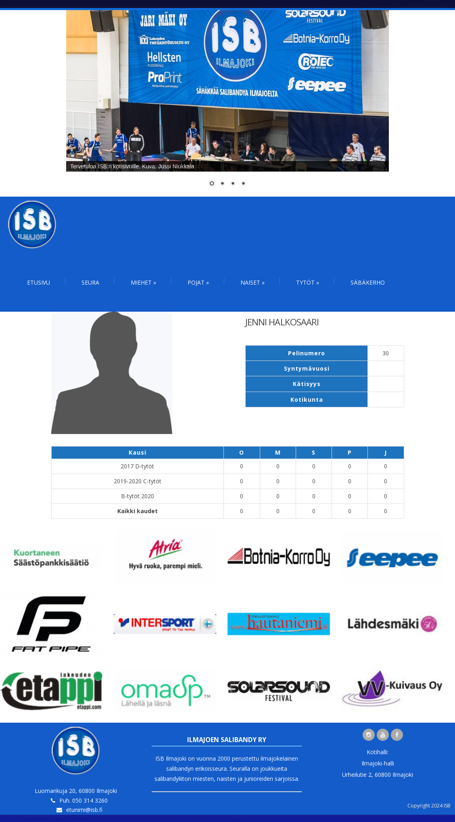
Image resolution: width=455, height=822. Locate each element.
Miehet (143, 282)
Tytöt (307, 282)
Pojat (198, 282)
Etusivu (38, 282)
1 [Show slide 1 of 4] (211, 184)
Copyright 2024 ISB (429, 805)
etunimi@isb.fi (84, 810)
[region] (227, 103)
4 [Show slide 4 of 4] (243, 184)
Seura (90, 282)
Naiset (252, 282)
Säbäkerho (368, 282)
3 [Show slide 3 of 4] (232, 184)
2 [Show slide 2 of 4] (222, 184)
